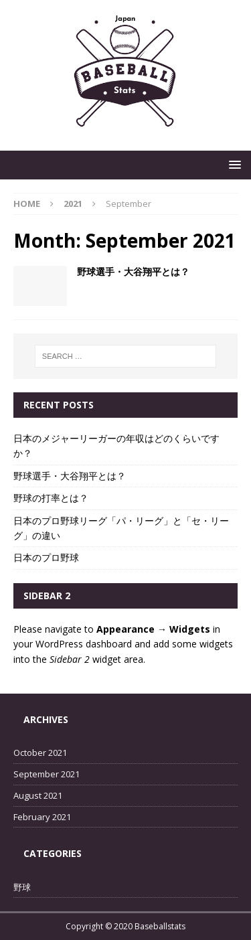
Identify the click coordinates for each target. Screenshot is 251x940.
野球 (22, 887)
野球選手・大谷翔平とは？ (133, 271)
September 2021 (46, 774)
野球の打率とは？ (50, 497)
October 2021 (40, 753)
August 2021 (37, 795)
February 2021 (42, 817)
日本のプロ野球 (46, 557)
